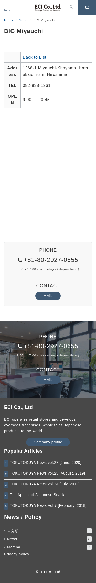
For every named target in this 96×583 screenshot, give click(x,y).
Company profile (48, 442)
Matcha (49, 547)
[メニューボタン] (7, 8)
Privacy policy (16, 554)
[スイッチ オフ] (71, 7)
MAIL (48, 296)
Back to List (34, 57)
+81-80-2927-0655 (51, 259)
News (49, 539)
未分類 (49, 530)
